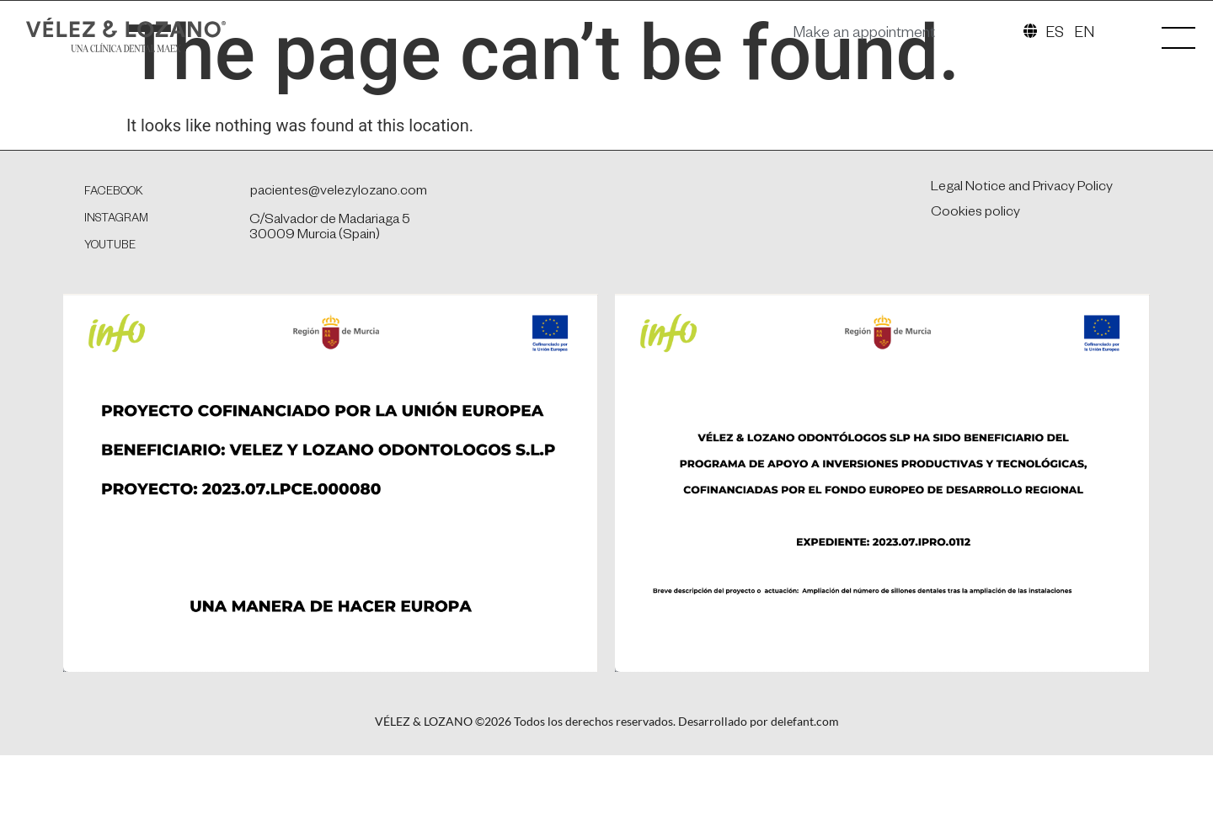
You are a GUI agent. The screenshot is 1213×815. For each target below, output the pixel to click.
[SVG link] (160, 40)
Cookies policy (975, 294)
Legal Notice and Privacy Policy (1022, 269)
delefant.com (805, 802)
